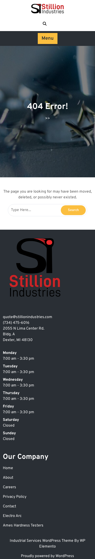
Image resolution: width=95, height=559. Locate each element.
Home (8, 468)
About (8, 477)
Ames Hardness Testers (23, 525)
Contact (9, 506)
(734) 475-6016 (16, 322)
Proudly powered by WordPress (47, 556)
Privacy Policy (14, 496)
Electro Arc (12, 516)
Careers (9, 487)
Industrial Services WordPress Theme (42, 540)
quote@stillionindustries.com (27, 317)
